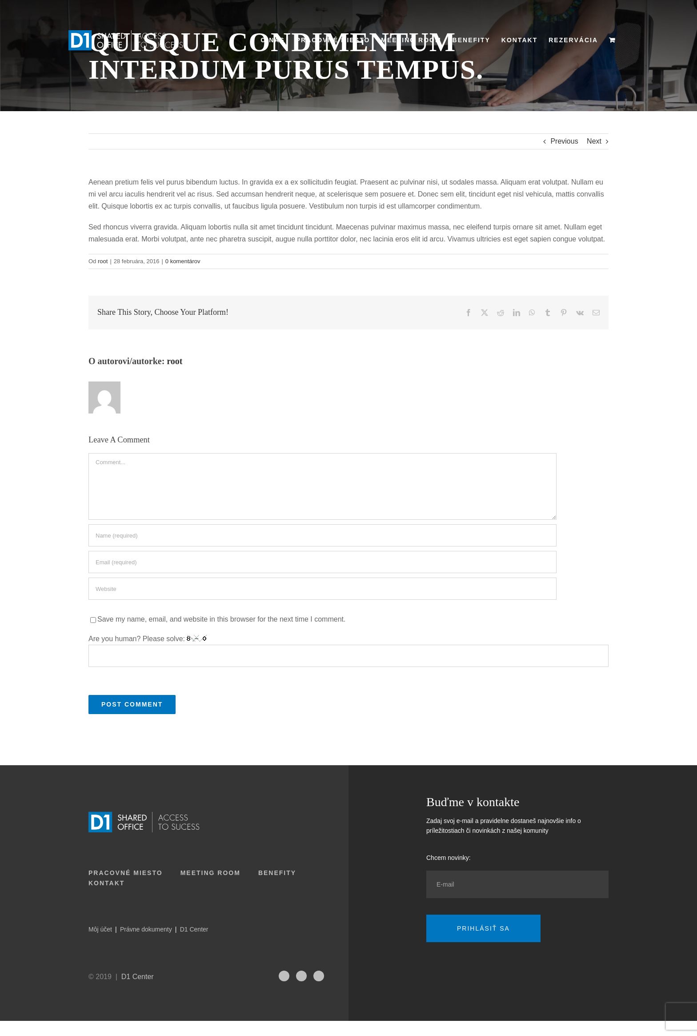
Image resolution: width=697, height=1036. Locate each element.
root (103, 261)
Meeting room (210, 872)
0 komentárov (182, 261)
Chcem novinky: (448, 857)
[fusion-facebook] (318, 976)
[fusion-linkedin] (301, 976)
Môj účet (100, 929)
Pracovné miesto (125, 872)
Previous (564, 141)
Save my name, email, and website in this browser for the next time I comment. (221, 619)
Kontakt (106, 883)
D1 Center (194, 929)
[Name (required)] (322, 535)
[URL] (322, 589)
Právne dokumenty (146, 929)
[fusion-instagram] (284, 976)
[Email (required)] (322, 562)
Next (594, 141)
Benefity (277, 872)
